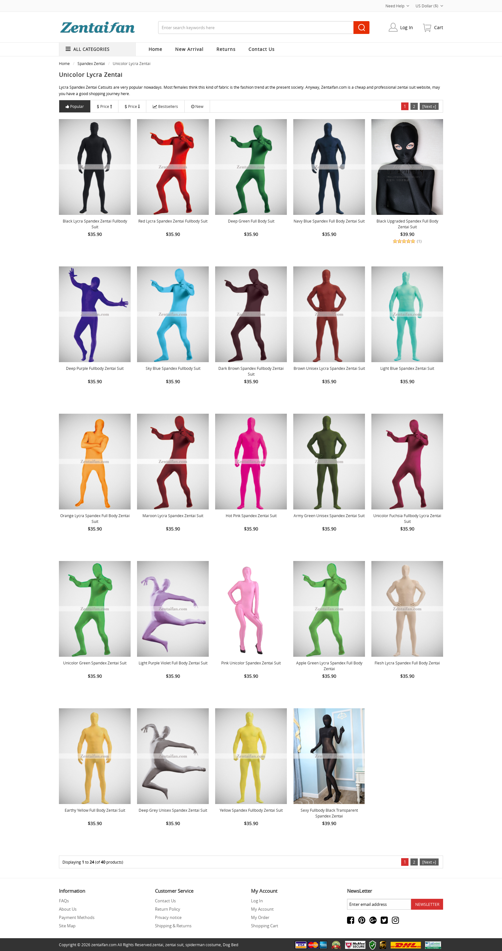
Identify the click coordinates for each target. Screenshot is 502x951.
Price (104, 106)
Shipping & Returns (173, 926)
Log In (406, 27)
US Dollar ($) (429, 5)
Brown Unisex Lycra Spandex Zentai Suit (329, 368)
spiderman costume (203, 944)
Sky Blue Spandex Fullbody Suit (173, 368)
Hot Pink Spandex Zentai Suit (251, 515)
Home (155, 49)
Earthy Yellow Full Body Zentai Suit (95, 810)
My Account (262, 909)
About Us (68, 909)
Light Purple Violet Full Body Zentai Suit (173, 662)
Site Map (67, 926)
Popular (75, 106)
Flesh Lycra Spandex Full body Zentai (407, 662)
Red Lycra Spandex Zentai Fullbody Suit (172, 221)
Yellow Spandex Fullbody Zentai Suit (251, 810)
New (197, 106)
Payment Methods (76, 917)
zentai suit (174, 944)
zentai (157, 944)
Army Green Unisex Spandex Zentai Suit (329, 515)
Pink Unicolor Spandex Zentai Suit (251, 662)
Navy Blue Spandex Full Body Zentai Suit (329, 221)
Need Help (397, 5)
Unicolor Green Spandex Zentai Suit (94, 662)
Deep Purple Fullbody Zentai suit (95, 368)
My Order (260, 917)
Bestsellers (165, 106)
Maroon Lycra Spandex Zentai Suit (172, 515)
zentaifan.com (104, 944)
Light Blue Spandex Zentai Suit (407, 368)
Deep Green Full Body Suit (251, 221)
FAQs (64, 901)
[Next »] (429, 106)
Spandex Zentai (91, 63)
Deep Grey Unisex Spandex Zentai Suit (173, 810)
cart (438, 27)
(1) (419, 241)
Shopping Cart (264, 926)
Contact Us (165, 901)
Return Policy (167, 909)
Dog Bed (230, 944)
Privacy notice (168, 917)
